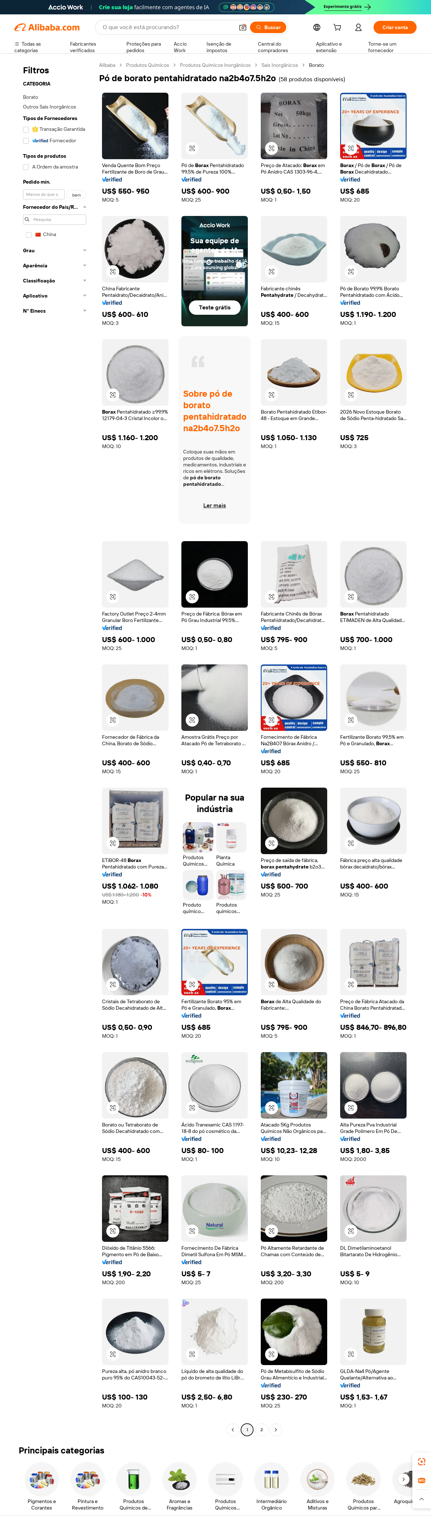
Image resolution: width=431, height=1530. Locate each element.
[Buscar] (268, 27)
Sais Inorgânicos (279, 65)
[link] (421, 1461)
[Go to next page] (275, 1429)
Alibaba (107, 65)
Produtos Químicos (147, 65)
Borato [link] (316, 65)
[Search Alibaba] (168, 27)
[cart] (338, 28)
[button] (242, 27)
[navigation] (55, 748)
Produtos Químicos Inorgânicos (215, 65)
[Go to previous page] (232, 1429)
